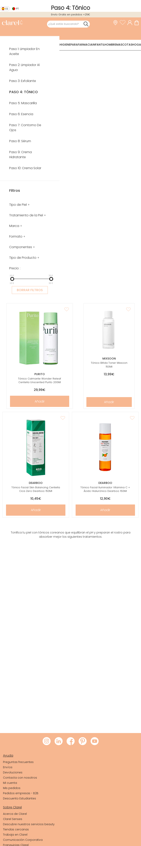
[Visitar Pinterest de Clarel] (83, 741)
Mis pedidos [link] (11, 788)
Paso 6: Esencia (21, 114)
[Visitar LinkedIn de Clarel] (59, 741)
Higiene (65, 45)
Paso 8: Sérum (20, 141)
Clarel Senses (12, 819)
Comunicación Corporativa (23, 840)
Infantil (98, 45)
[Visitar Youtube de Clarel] (95, 741)
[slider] (12, 279)
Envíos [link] (7, 767)
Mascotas (124, 45)
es (6, 8)
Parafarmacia (81, 45)
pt (17, 8)
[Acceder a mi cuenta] (130, 22)
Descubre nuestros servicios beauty (29, 824)
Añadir (40, 401)
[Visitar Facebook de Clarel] (71, 741)
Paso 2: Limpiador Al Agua (24, 67)
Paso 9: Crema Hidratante (20, 154)
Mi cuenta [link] (10, 783)
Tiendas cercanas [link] (16, 829)
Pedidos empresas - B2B (20, 793)
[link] (12, 23)
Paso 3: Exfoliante (22, 81)
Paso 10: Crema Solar (25, 168)
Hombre (110, 45)
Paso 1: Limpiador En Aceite (24, 51)
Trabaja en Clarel (15, 835)
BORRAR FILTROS (30, 290)
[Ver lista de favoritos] (123, 22)
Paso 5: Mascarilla (23, 103)
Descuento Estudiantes (19, 798)
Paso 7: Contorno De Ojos (25, 127)
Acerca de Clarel (15, 814)
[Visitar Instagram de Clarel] (47, 741)
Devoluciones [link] (12, 772)
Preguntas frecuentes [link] (18, 762)
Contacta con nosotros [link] (20, 778)
